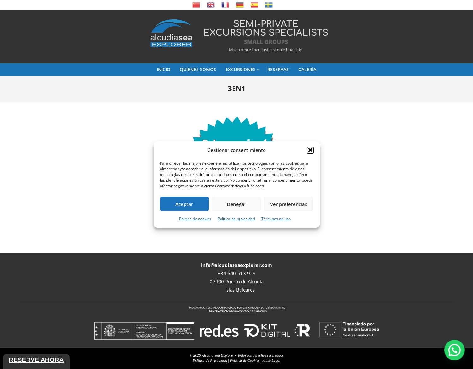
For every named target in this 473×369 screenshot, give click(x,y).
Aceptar (184, 204)
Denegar (236, 204)
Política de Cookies (245, 360)
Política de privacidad (236, 218)
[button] (310, 150)
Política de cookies (195, 218)
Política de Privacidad (210, 360)
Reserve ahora (36, 359)
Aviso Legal (271, 360)
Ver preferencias (288, 204)
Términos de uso (276, 218)
